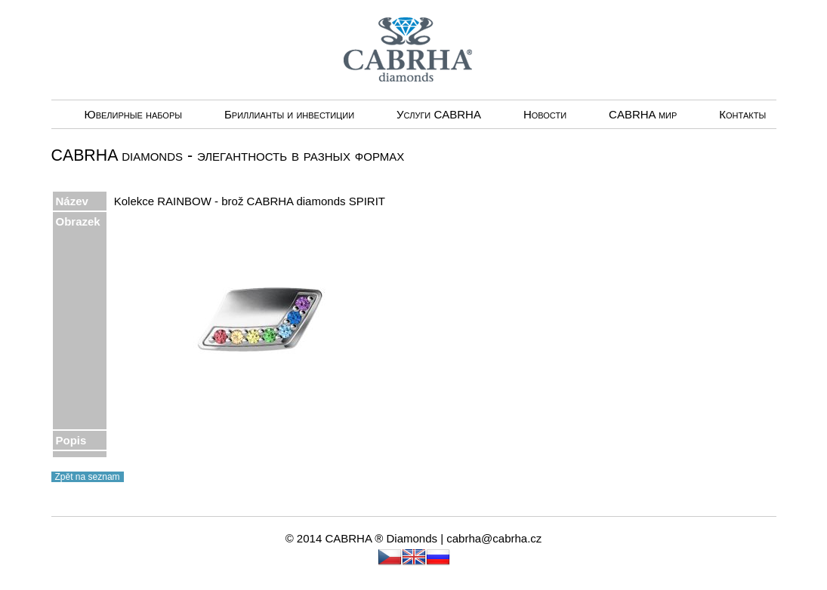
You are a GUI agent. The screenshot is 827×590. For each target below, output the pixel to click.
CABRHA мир (643, 114)
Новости (544, 114)
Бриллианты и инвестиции (289, 114)
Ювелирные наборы (133, 114)
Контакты (742, 114)
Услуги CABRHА (439, 114)
